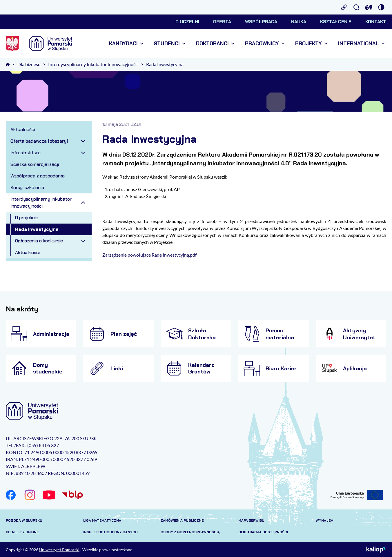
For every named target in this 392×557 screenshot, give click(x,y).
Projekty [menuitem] (311, 43)
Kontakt (375, 22)
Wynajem (324, 520)
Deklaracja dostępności (263, 532)
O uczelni (187, 22)
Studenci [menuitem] (170, 43)
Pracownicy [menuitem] (265, 43)
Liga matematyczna (102, 520)
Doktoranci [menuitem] (215, 43)
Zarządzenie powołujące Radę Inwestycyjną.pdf (149, 254)
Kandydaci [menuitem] (126, 43)
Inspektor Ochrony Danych (110, 532)
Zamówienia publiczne (182, 520)
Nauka (298, 22)
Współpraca (261, 22)
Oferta (222, 22)
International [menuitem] (361, 43)
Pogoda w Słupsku (24, 520)
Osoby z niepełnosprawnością (190, 532)
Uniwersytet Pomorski (59, 549)
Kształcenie (335, 22)
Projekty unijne (22, 532)
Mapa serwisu (251, 520)
